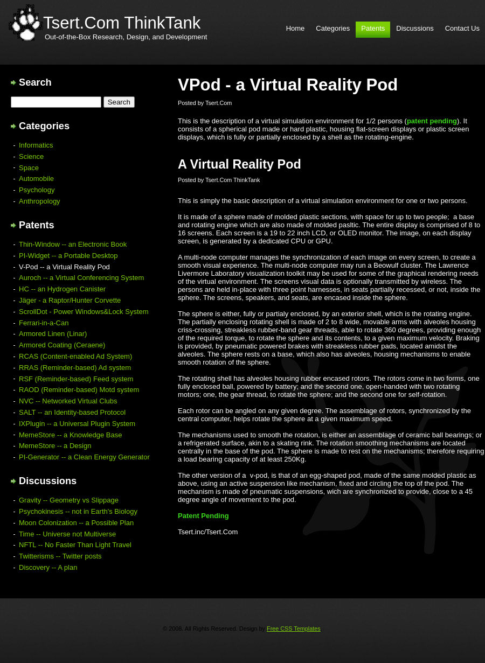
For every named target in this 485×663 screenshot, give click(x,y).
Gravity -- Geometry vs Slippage (69, 500)
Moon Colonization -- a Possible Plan (76, 523)
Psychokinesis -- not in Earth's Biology (78, 511)
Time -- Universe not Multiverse (67, 534)
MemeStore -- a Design (55, 446)
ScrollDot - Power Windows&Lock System (84, 312)
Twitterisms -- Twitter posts (60, 556)
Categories (333, 28)
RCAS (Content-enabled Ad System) (75, 356)
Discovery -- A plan (48, 567)
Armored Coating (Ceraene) (62, 345)
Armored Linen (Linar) (53, 334)
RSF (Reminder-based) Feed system (76, 379)
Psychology (36, 190)
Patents (373, 28)
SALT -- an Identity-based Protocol (72, 412)
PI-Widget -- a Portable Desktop (68, 256)
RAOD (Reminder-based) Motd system (79, 390)
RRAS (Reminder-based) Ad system (75, 368)
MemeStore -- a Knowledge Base (70, 435)
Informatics (36, 145)
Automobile (36, 179)
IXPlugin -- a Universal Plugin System (77, 424)
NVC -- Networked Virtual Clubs (68, 401)
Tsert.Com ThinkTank (121, 22)
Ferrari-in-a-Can (43, 323)
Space (29, 168)
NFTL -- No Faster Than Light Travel (75, 545)
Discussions (414, 28)
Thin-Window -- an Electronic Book (73, 244)
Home (295, 28)
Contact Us (462, 28)
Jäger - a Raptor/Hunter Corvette (70, 300)
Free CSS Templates (294, 628)
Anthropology (39, 201)
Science (31, 156)
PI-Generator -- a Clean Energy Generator (84, 457)
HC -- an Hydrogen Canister (62, 289)
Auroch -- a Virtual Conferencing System (81, 278)
